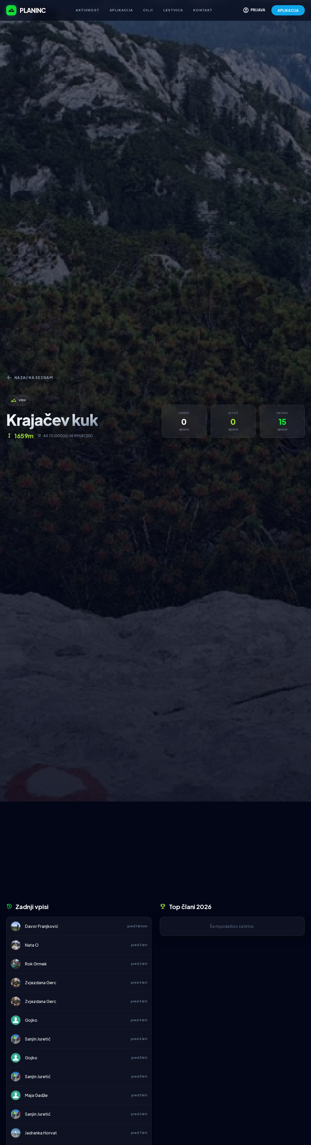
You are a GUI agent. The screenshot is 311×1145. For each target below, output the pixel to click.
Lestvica (173, 10)
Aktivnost (87, 10)
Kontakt (202, 10)
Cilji (148, 10)
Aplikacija (121, 10)
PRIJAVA (254, 10)
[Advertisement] (155, 854)
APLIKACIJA (288, 10)
